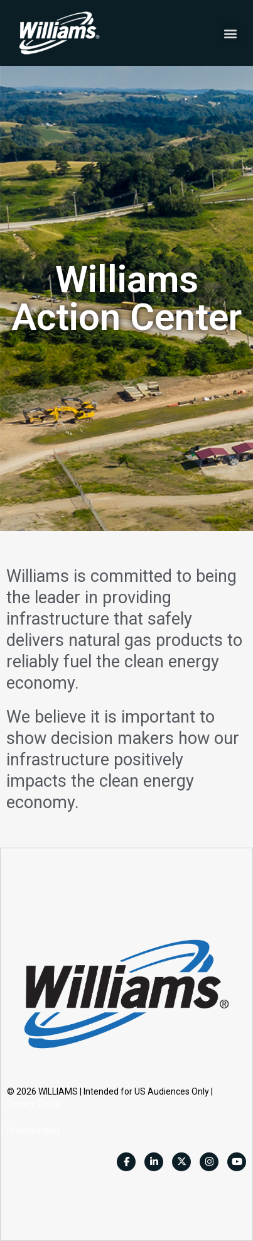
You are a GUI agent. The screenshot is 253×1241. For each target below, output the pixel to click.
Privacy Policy (34, 1104)
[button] (230, 33)
